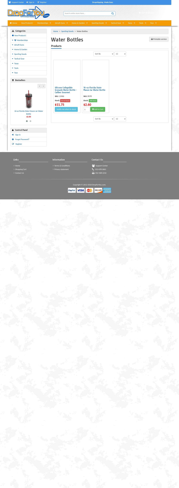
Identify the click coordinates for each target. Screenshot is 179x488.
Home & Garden (78, 23)
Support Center (16, 2)
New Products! (27, 23)
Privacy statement (61, 169)
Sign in (30, 2)
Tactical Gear (116, 23)
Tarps (130, 23)
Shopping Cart (20, 169)
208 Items (93, 101)
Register (42, 2)
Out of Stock (65, 101)
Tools (141, 23)
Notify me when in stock (66, 109)
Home (13, 23)
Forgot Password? (20, 139)
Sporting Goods (98, 23)
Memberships (42, 23)
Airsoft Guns (60, 23)
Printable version (159, 39)
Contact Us (19, 173)
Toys (152, 23)
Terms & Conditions (61, 166)
